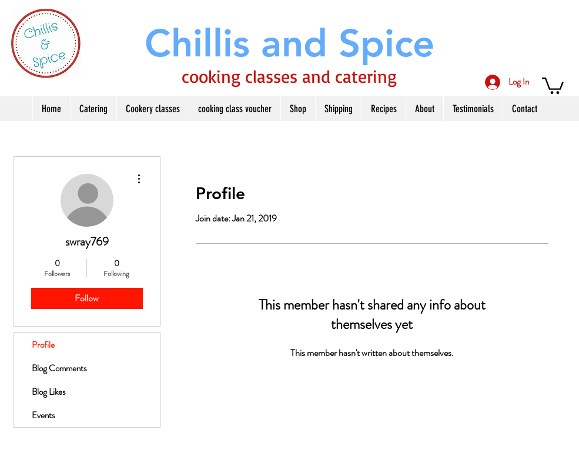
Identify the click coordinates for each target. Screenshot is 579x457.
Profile (43, 344)
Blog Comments (59, 368)
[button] (553, 85)
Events (43, 415)
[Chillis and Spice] (290, 43)
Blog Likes (49, 391)
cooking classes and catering (289, 76)
